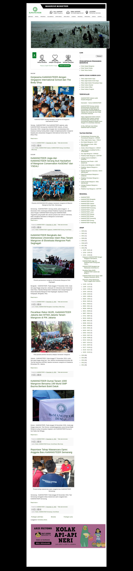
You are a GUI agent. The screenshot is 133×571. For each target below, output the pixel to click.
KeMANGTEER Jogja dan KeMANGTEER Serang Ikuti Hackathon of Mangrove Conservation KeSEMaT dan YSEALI (52, 162)
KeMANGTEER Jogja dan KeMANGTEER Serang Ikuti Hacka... (91, 262)
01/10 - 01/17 (87, 350)
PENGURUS (87, 16)
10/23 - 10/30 (87, 289)
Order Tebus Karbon (86, 70)
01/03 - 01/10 (87, 352)
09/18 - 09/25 (87, 301)
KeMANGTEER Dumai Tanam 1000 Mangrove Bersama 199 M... (92, 276)
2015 (83, 355)
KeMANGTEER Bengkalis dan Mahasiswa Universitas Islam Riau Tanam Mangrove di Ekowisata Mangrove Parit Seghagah (52, 239)
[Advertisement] (52, 557)
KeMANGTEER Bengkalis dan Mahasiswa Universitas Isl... (91, 267)
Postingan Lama (68, 517)
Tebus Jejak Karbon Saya (88, 78)
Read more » (34, 138)
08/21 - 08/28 (87, 311)
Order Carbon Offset (86, 87)
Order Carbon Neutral (87, 85)
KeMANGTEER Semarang (45, 511)
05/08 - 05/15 (87, 323)
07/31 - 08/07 (87, 316)
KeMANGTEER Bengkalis (45, 306)
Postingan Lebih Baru (37, 517)
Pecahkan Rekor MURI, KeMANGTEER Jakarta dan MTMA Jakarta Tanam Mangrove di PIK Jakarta (51, 315)
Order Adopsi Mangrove (87, 66)
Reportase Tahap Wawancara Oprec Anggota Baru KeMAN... (92, 280)
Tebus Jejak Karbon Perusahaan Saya (91, 83)
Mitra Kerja (34, 149)
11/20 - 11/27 (87, 284)
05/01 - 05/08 (87, 325)
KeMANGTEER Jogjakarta (45, 229)
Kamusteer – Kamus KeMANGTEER (91, 103)
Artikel (36, 229)
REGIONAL (80, 16)
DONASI (94, 16)
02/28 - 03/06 (87, 337)
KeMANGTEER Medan (87, 216)
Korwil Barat (67, 147)
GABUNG (74, 16)
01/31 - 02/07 (87, 345)
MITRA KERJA (59, 16)
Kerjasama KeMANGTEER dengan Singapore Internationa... (92, 257)
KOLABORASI (50, 16)
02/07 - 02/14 (87, 342)
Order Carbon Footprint (87, 89)
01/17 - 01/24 (87, 347)
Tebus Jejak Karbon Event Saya (90, 81)
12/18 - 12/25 (87, 252)
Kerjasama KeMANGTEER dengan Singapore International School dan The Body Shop (51, 80)
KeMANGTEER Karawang (88, 208)
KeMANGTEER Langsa (87, 210)
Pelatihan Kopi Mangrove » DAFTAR (91, 189)
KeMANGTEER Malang (87, 214)
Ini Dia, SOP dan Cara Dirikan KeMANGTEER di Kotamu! (89, 126)
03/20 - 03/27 (87, 335)
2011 (83, 365)
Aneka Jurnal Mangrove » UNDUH (90, 165)
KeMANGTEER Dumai (44, 444)
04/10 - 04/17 (87, 330)
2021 (83, 236)
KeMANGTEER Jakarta (45, 147)
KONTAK (99, 16)
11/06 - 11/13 (87, 286)
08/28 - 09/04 (87, 308)
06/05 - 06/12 (87, 320)
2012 (83, 362)
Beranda (53, 517)
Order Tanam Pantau (87, 68)
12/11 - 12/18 (87, 255)
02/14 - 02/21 (87, 340)
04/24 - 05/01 (87, 328)
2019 (83, 240)
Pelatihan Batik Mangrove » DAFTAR (91, 155)
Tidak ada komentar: (63, 143)
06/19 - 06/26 (87, 318)
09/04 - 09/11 (87, 306)
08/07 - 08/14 (87, 313)
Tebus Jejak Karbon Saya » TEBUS (91, 140)
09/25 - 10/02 (87, 299)
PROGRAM (43, 16)
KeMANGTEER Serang (57, 147)
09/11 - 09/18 (87, 303)
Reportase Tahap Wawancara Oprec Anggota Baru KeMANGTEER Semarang (51, 451)
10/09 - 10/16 (87, 294)
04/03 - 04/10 (87, 333)
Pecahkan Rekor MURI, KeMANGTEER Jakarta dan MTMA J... (91, 272)
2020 (83, 238)
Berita (36, 147)
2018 (83, 243)
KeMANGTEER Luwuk (87, 212)
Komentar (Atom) (42, 520)
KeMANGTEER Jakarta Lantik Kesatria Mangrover (89, 98)
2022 (83, 233)
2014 (83, 357)
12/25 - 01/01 (87, 250)
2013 (83, 360)
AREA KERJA (67, 16)
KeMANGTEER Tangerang (88, 222)
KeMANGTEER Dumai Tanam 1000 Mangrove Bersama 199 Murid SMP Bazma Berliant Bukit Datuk (49, 384)
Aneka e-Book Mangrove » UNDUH (91, 148)
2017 (83, 245)
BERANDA (30, 16)
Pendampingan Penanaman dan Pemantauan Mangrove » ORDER (90, 137)
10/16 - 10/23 (87, 291)
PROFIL (37, 16)
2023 (83, 231)
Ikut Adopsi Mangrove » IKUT (89, 142)
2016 (83, 248)
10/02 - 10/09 (87, 296)
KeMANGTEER (85, 197)
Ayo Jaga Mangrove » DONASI (89, 153)
